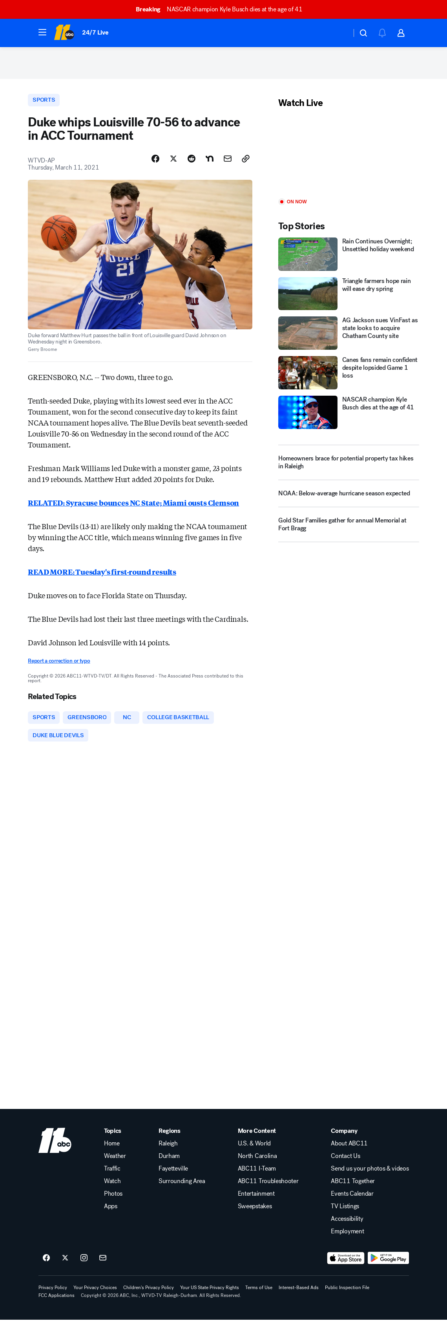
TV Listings (345, 1212)
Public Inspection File (347, 1293)
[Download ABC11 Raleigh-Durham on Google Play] (388, 1264)
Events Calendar (352, 1200)
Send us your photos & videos (370, 1175)
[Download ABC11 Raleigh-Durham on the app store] (346, 1264)
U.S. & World (254, 1150)
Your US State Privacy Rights (209, 1293)
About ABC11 (349, 1150)
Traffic (112, 1175)
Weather (115, 1162)
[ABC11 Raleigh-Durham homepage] (64, 33)
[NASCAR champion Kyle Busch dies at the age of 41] (348, 416)
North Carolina (257, 1162)
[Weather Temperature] (339, 33)
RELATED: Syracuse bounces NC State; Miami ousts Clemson (133, 507)
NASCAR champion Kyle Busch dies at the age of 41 (222, 9)
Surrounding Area (182, 1187)
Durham (169, 1162)
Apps (110, 1212)
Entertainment (256, 1200)
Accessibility (347, 1225)
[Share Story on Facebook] (155, 163)
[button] (42, 32)
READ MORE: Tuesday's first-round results (102, 576)
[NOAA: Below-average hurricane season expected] (348, 499)
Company (344, 1137)
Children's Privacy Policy (148, 1293)
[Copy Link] (245, 163)
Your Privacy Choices (95, 1293)
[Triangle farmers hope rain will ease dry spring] (348, 297)
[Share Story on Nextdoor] (209, 163)
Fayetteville (173, 1175)
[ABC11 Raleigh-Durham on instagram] (84, 1264)
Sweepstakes (255, 1212)
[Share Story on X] (173, 163)
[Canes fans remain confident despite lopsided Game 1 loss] (348, 376)
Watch (112, 1187)
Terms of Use (258, 1293)
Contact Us (345, 1162)
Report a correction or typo (59, 665)
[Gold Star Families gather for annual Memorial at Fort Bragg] (348, 531)
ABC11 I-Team (257, 1175)
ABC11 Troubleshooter (268, 1187)
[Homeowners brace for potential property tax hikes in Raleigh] (348, 465)
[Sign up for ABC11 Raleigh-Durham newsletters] (103, 1264)
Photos (113, 1200)
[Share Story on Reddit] (191, 163)
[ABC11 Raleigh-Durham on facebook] (46, 1264)
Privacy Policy (52, 1293)
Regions (170, 1137)
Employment (347, 1238)
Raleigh (168, 1150)
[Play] (348, 157)
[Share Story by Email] (227, 163)
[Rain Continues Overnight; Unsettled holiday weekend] (348, 257)
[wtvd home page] (54, 1146)
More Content (257, 1137)
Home (112, 1150)
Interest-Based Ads (299, 1293)
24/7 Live (95, 32)
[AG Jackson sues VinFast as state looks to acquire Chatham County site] (348, 336)
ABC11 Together (353, 1187)
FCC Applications (56, 1301)
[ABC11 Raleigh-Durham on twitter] (65, 1264)
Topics (112, 1137)
